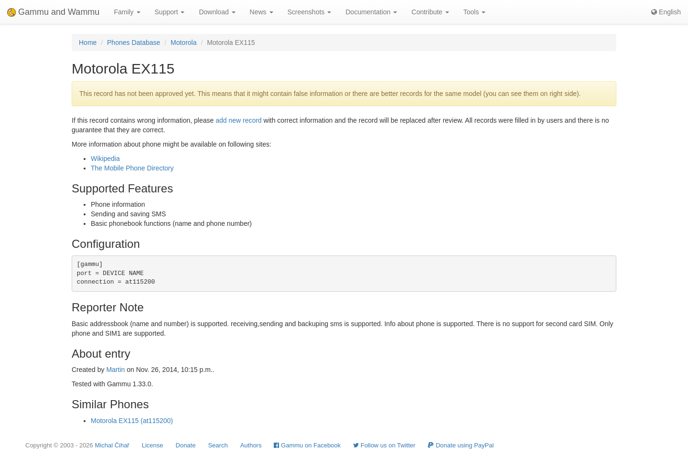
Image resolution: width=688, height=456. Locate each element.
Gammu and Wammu (53, 12)
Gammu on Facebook (307, 445)
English (666, 12)
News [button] (261, 12)
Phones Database (133, 42)
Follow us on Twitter (384, 445)
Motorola (183, 42)
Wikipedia (105, 158)
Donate (186, 445)
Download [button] (217, 12)
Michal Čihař (112, 445)
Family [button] (127, 12)
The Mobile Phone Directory (132, 168)
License (152, 445)
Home (88, 42)
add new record (238, 120)
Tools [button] (474, 12)
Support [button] (170, 12)
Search (217, 445)
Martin (115, 369)
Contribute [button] (430, 12)
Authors (251, 445)
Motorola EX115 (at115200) (132, 420)
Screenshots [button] (310, 12)
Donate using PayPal (461, 445)
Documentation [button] (371, 12)
